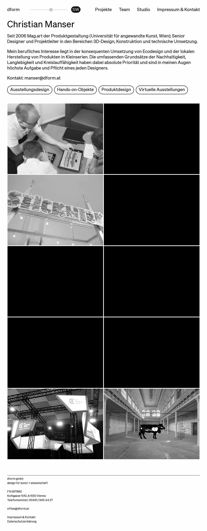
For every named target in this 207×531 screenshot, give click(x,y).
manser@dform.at (42, 78)
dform (13, 10)
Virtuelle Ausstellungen (162, 90)
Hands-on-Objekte (75, 90)
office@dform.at (18, 508)
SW (75, 10)
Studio (143, 10)
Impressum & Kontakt (178, 10)
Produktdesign (116, 90)
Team (124, 10)
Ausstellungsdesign (29, 90)
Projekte (103, 10)
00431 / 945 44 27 (41, 500)
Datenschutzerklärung (21, 521)
